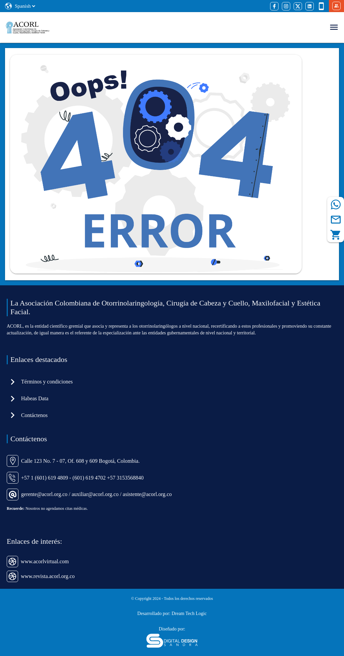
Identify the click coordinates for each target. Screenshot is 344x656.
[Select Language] (24, 6)
